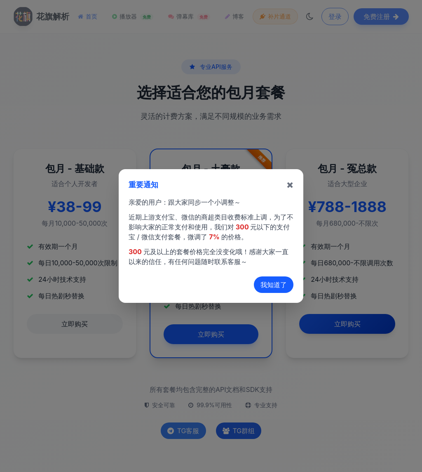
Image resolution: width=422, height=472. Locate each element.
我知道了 (273, 285)
